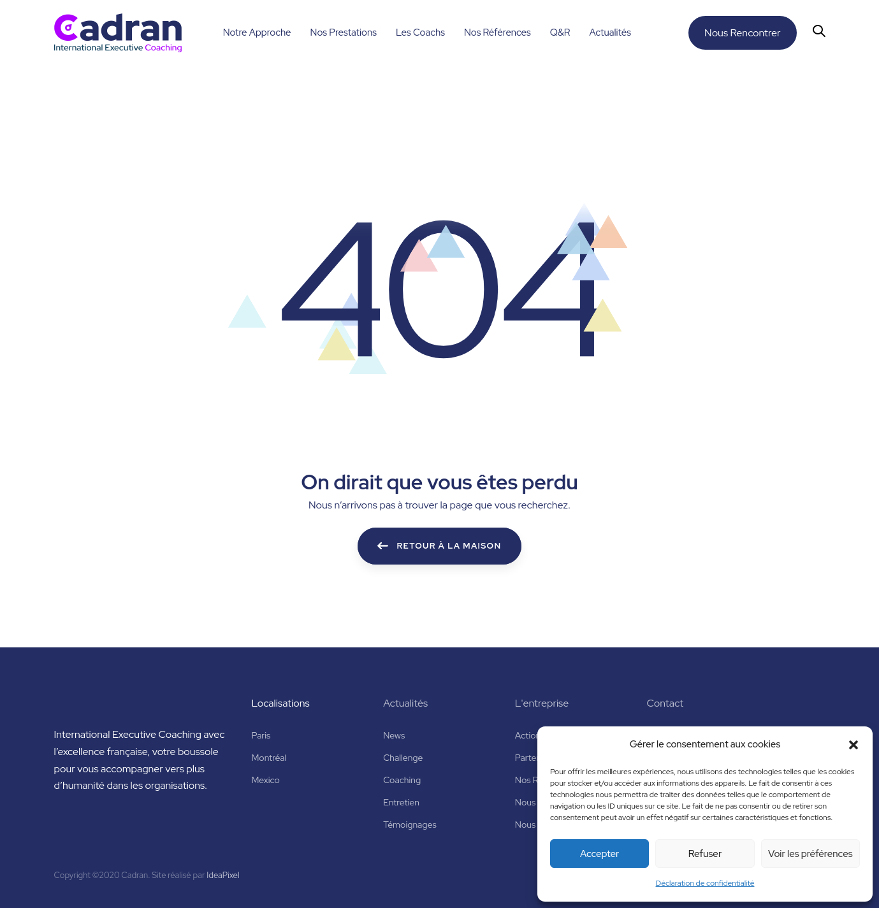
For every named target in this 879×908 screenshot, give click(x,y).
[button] (853, 745)
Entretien (401, 802)
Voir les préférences (810, 853)
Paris (261, 735)
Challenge (403, 757)
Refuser (705, 853)
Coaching (402, 780)
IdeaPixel (223, 875)
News (394, 735)
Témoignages (410, 824)
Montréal (269, 757)
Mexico (266, 780)
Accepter (599, 853)
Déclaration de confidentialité (705, 883)
